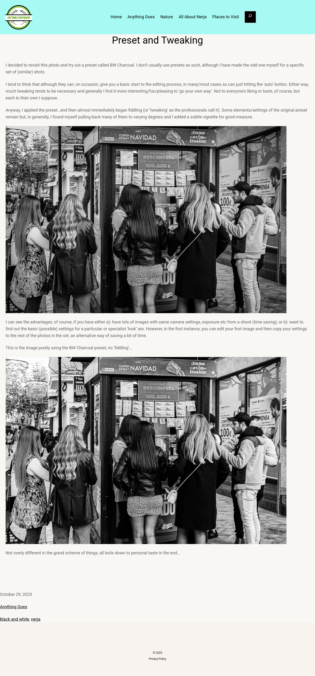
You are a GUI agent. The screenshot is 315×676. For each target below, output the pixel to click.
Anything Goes (13, 606)
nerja (35, 619)
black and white (14, 619)
